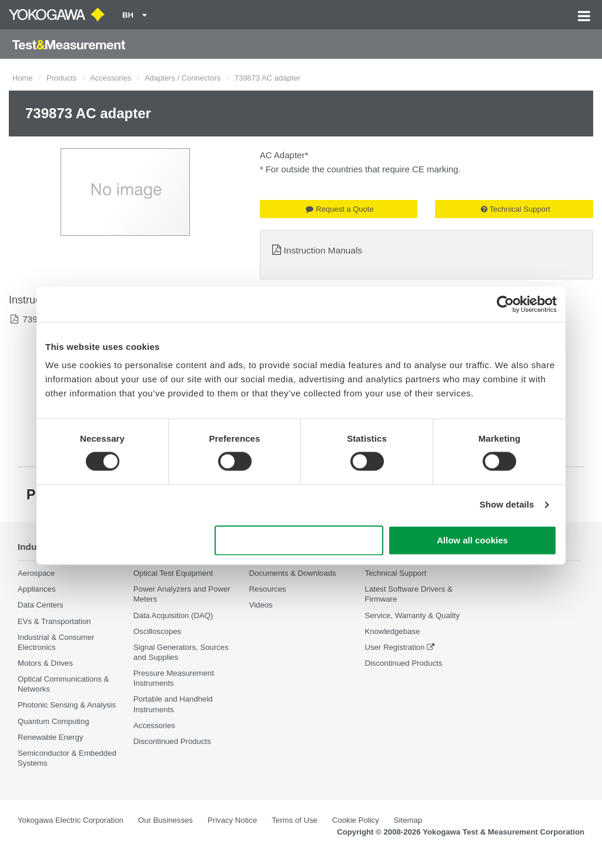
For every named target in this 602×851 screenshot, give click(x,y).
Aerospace (36, 573)
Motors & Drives (45, 663)
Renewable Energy (50, 737)
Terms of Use (294, 820)
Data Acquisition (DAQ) (173, 615)
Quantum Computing (53, 721)
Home (22, 78)
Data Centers (40, 605)
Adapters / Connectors (182, 78)
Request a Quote (339, 209)
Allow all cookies (472, 540)
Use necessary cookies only (299, 540)
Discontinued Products (172, 741)
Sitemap (408, 820)
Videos (261, 605)
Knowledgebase (392, 631)
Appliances (37, 589)
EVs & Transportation (54, 621)
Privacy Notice (232, 820)
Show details (507, 505)
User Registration (394, 647)
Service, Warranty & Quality (411, 615)
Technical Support (515, 209)
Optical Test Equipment (173, 573)
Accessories (110, 78)
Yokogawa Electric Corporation (70, 820)
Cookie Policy (355, 820)
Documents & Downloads (292, 573)
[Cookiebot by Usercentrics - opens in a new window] (505, 304)
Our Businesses (165, 820)
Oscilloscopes (157, 631)
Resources (267, 589)
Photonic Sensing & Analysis (67, 705)
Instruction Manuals (323, 250)
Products (61, 78)
